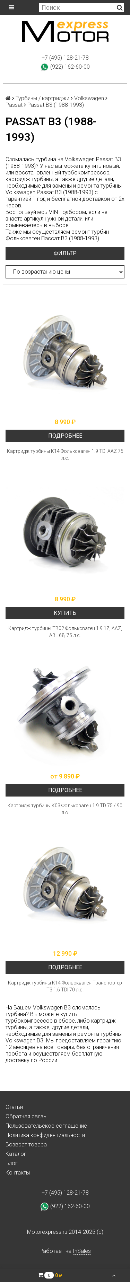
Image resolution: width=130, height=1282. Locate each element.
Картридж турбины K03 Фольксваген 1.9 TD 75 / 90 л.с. (65, 809)
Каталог (16, 1154)
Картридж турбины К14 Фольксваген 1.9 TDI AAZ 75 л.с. (65, 454)
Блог (12, 1163)
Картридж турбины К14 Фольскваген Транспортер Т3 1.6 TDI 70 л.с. (65, 986)
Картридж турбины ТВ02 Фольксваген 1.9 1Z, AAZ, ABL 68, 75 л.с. (65, 632)
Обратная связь (26, 1116)
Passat (14, 105)
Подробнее (65, 435)
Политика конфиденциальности (45, 1135)
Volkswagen (89, 98)
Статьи (14, 1107)
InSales (82, 1251)
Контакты (18, 1172)
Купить (65, 613)
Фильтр (65, 253)
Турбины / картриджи (42, 98)
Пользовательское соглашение (46, 1125)
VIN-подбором (67, 212)
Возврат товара (26, 1144)
